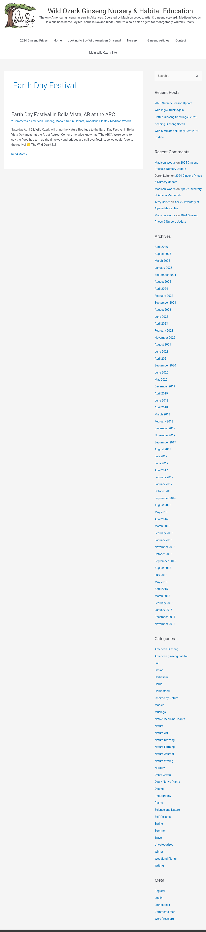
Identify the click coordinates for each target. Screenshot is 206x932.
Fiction (159, 657)
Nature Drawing (165, 725)
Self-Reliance (163, 799)
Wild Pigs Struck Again (170, 110)
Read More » (19, 158)
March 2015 (163, 584)
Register (160, 872)
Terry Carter (163, 200)
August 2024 (163, 278)
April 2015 (161, 577)
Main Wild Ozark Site (103, 52)
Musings (160, 697)
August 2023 (163, 305)
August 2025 (163, 251)
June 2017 (162, 455)
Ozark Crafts (163, 759)
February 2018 (164, 414)
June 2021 (162, 346)
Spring (159, 806)
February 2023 (164, 326)
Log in (159, 879)
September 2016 (166, 489)
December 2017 (165, 421)
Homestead (162, 677)
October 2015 (164, 543)
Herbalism (162, 663)
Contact (180, 40)
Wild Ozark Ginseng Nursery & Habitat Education (120, 11)
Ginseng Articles (158, 40)
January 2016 (164, 529)
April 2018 (161, 400)
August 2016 (163, 495)
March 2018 (163, 407)
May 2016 (161, 502)
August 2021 (163, 339)
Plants (82, 121)
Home (58, 40)
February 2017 (164, 468)
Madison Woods (165, 161)
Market (62, 121)
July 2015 (161, 564)
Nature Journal (165, 738)
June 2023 (162, 312)
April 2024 (161, 285)
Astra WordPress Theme (156, 921)
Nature (72, 121)
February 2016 (164, 523)
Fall (157, 650)
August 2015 (163, 557)
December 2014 (165, 604)
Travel (159, 820)
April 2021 (161, 353)
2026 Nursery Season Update (174, 103)
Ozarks (159, 772)
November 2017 (165, 428)
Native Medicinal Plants (170, 704)
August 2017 (163, 441)
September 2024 (166, 271)
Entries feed (163, 886)
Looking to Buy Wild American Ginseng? (94, 40)
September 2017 (166, 434)
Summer (160, 813)
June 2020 (162, 366)
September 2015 (166, 550)
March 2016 (163, 516)
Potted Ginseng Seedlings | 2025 (176, 117)
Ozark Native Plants (168, 765)
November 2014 (165, 611)
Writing (159, 847)
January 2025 (164, 264)
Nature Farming (165, 731)
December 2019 (165, 380)
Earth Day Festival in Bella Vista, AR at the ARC (65, 114)
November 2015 (165, 536)
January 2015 (164, 598)
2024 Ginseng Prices (33, 40)
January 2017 (164, 475)
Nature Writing (164, 745)
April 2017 (161, 462)
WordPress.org (165, 899)
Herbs (159, 670)
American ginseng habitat (172, 643)
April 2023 (161, 319)
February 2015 (164, 591)
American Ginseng (43, 121)
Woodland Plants (99, 121)
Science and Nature (168, 793)
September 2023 (166, 298)
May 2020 (161, 373)
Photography (163, 779)
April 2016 (161, 509)
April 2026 (161, 244)
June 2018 (162, 393)
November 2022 (165, 332)
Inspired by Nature (167, 684)
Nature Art (162, 718)
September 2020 (166, 359)
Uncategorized (164, 827)
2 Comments (20, 121)
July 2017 (161, 448)
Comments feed (165, 893)
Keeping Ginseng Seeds (170, 124)
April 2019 (161, 387)
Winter (159, 833)
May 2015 (161, 570)
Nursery (132, 40)
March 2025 (163, 257)
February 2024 (164, 292)
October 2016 (164, 482)
